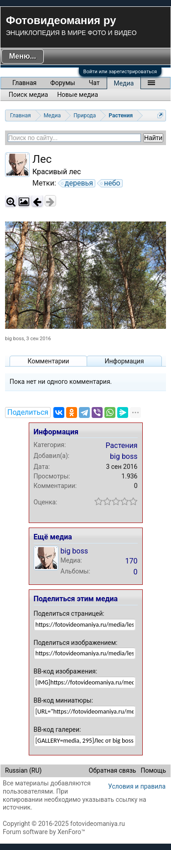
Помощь (153, 770)
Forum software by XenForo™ (44, 831)
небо (110, 183)
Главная (24, 82)
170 (131, 561)
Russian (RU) (23, 770)
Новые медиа (77, 94)
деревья (77, 183)
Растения (122, 445)
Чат (94, 82)
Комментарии (48, 361)
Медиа (124, 83)
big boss (14, 339)
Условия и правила (137, 786)
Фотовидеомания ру (61, 20)
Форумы (62, 82)
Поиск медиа (28, 94)
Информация (124, 361)
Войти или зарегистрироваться (120, 72)
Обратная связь (112, 770)
